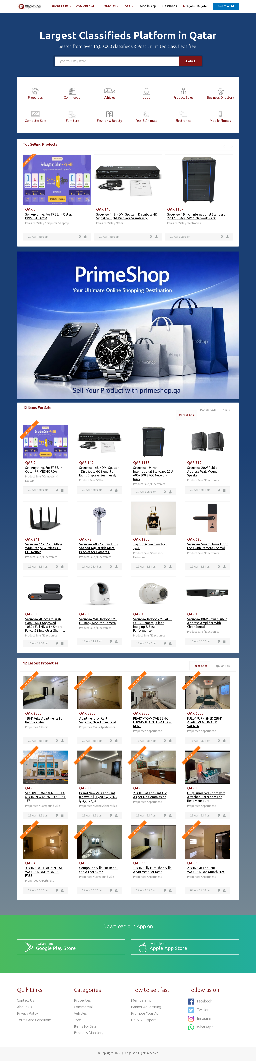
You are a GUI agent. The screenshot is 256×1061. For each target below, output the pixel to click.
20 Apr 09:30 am (180, 236)
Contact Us (25, 1002)
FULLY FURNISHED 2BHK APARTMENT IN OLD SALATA (204, 723)
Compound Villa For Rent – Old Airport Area (98, 871)
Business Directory (88, 1035)
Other (119, 223)
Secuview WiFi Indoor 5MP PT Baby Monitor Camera (98, 621)
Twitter (198, 1011)
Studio (44, 728)
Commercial (86, 6)
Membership (141, 1002)
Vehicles (109, 6)
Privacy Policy (27, 1015)
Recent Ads (185, 415)
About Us (24, 1008)
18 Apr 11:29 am (92, 642)
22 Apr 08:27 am (146, 891)
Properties (60, 6)
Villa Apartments (104, 728)
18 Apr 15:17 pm (146, 741)
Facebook (200, 1002)
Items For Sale (34, 223)
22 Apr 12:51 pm (200, 490)
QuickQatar (128, 1054)
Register (202, 6)
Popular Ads (208, 410)
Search (190, 61)
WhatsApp (201, 1027)
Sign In (190, 6)
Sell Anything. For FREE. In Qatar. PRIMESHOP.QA (43, 469)
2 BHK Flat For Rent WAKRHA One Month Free (206, 871)
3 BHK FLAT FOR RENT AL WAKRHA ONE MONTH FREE (44, 873)
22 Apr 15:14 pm (200, 816)
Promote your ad (145, 1015)
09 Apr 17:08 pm (200, 891)
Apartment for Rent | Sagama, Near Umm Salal (97, 721)
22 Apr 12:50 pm (38, 236)
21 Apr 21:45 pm (92, 567)
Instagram (200, 1019)
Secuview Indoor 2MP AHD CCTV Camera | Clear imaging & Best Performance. (152, 625)
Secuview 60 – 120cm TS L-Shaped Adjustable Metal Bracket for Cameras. (98, 548)
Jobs (127, 6)
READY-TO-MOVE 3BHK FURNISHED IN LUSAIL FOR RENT (152, 723)
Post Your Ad (226, 6)
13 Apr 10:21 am (200, 741)
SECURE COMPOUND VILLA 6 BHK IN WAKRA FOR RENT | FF (45, 798)
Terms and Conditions (34, 1021)
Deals (225, 410)
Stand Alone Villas (105, 807)
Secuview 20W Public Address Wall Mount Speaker (202, 471)
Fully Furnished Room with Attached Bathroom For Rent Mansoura (206, 798)
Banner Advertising (146, 1008)
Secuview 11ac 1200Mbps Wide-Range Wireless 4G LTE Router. (43, 548)
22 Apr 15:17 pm (146, 816)
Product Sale (33, 476)
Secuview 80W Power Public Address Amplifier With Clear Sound (207, 623)
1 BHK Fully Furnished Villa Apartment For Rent (152, 871)
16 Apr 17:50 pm (38, 644)
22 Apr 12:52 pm (38, 816)
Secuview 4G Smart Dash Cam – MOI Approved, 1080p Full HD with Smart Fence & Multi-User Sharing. (45, 625)
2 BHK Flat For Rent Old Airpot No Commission (150, 796)
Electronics (194, 223)
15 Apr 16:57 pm (200, 642)
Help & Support (143, 1021)
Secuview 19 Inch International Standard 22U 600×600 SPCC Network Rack (196, 216)
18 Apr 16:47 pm (146, 644)
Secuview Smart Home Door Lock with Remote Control (207, 546)
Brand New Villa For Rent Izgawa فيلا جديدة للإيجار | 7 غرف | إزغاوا (98, 798)
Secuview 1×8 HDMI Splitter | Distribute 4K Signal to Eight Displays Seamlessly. (126, 216)
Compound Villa (50, 807)
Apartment (155, 732)
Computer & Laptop (57, 223)
